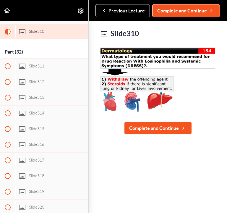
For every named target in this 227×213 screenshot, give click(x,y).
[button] (7, 10)
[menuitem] (81, 10)
